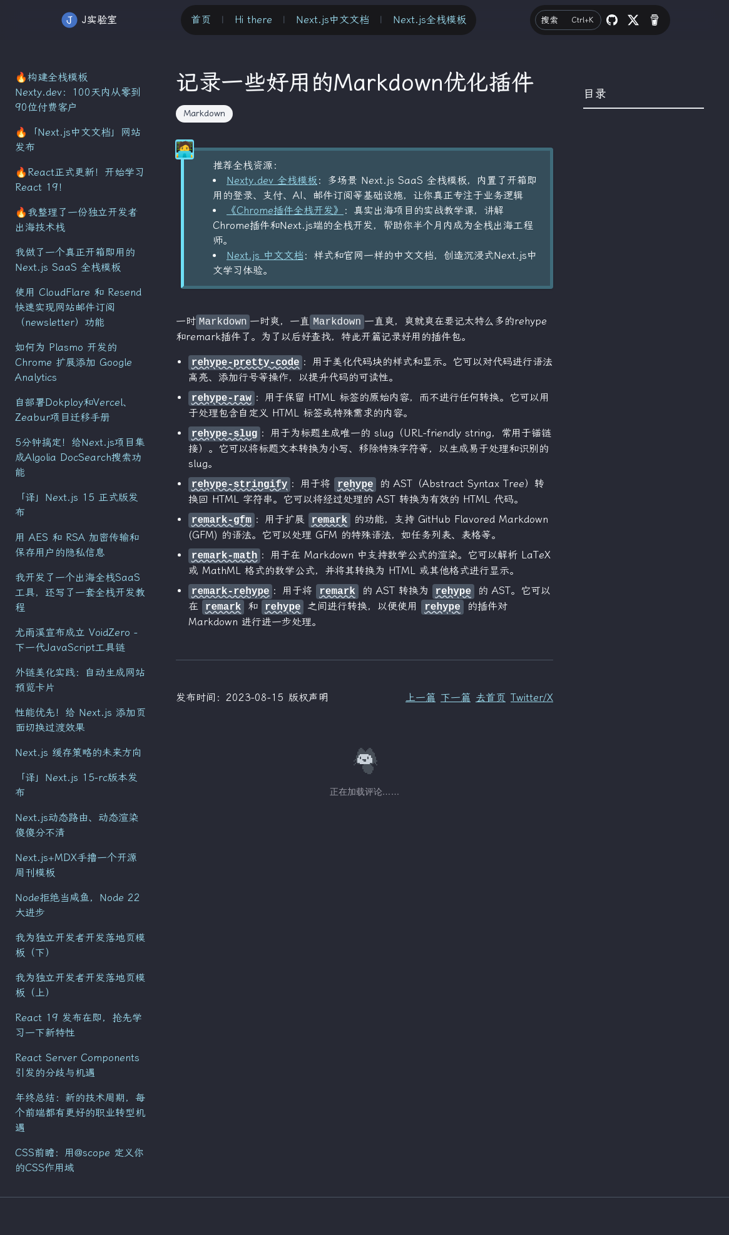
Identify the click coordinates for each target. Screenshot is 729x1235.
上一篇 (420, 697)
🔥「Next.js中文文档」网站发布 (78, 139)
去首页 (491, 697)
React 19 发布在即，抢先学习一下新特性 (78, 1025)
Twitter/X (532, 697)
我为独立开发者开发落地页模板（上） (80, 985)
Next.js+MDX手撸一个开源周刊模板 (76, 865)
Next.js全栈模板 (429, 20)
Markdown (204, 113)
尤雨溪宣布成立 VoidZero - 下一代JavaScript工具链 (76, 640)
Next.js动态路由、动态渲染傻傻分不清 (76, 825)
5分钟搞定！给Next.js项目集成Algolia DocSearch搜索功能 (80, 457)
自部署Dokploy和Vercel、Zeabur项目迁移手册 (74, 409)
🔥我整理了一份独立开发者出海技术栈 (76, 219)
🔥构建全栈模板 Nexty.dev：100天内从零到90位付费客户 (78, 92)
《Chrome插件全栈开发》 (285, 210)
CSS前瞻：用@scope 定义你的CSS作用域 (79, 1160)
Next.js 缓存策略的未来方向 (78, 753)
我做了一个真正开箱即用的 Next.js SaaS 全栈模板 (75, 259)
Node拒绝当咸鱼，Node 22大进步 (77, 905)
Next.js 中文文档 (265, 255)
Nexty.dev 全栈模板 (272, 180)
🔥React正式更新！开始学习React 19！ (80, 179)
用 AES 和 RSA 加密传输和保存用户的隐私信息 (77, 545)
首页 (201, 20)
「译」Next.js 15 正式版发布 (76, 504)
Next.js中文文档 (332, 20)
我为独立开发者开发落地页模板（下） (80, 945)
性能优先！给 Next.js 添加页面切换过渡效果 (80, 720)
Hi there (253, 20)
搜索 (569, 20)
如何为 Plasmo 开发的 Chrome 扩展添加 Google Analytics (73, 362)
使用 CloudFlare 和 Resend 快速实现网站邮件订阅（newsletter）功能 (78, 307)
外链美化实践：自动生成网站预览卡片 (80, 680)
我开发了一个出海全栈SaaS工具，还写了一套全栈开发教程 (80, 592)
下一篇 (456, 697)
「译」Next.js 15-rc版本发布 (76, 785)
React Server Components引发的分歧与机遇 (77, 1065)
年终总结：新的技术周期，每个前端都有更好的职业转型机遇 (80, 1113)
